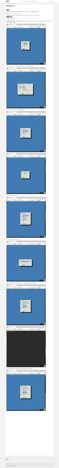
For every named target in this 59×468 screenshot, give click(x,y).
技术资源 (8, 3)
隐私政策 (22, 1)
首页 (5, 3)
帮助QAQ (32, 1)
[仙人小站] (8, 1)
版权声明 (29, 1)
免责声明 (26, 1)
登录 (52, 1)
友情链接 (35, 1)
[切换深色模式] (50, 1)
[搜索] (48, 1)
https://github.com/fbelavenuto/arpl (15, 13)
